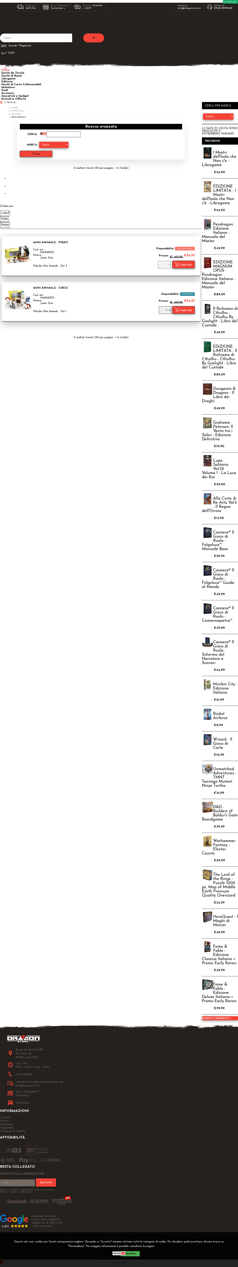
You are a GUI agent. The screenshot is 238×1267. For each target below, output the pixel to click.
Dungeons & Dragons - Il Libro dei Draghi (219, 395)
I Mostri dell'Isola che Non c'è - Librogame (219, 159)
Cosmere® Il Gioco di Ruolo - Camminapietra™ (218, 614)
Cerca (32, 134)
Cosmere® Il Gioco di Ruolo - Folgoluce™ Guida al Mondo (218, 578)
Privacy (163, 1246)
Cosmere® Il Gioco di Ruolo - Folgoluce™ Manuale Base (218, 540)
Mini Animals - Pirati (50, 242)
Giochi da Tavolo (12, 72)
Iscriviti (46, 1182)
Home (5, 70)
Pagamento (7, 1128)
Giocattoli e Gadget (15, 96)
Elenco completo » (216, 1018)
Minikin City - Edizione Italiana (225, 688)
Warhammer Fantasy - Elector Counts (218, 847)
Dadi (4, 90)
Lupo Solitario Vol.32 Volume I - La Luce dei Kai (219, 469)
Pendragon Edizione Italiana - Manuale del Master (217, 232)
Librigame (8, 78)
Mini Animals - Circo (50, 288)
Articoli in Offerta (13, 98)
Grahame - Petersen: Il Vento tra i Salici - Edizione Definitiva (217, 431)
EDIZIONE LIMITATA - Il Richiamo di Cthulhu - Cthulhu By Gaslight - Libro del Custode (219, 357)
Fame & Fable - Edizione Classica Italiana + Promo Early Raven (219, 955)
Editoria (7, 81)
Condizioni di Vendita (12, 1131)
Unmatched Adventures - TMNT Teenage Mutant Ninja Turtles (219, 777)
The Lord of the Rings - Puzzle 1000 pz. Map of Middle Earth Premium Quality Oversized (218, 885)
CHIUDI (120, 1259)
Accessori (7, 93)
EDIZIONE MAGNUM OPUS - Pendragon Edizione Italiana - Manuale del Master (218, 274)
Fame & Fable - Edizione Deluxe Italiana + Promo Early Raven (219, 992)
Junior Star (46, 258)
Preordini (212, 141)
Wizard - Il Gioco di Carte (222, 743)
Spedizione (6, 1124)
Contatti (5, 1117)
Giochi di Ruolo (11, 75)
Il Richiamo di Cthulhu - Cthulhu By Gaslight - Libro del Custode (220, 317)
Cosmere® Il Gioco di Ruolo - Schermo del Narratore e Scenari (218, 652)
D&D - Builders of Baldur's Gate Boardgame (220, 813)
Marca (32, 145)
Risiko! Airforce (220, 716)
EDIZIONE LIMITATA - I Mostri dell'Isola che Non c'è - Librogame (219, 195)
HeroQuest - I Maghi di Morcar (225, 921)
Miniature (8, 87)
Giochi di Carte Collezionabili (21, 84)
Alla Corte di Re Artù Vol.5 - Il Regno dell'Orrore (219, 504)
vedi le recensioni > (42, 1226)
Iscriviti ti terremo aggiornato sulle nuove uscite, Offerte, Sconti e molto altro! (27, 1190)
